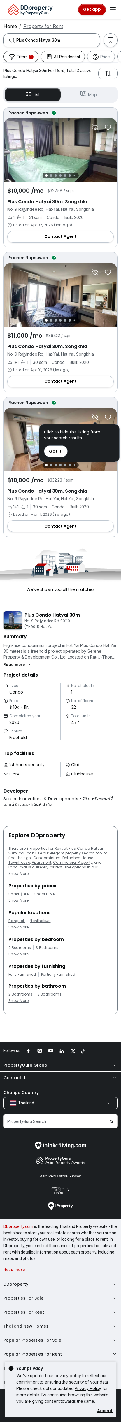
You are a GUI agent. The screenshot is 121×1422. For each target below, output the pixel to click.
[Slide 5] (65, 175)
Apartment (42, 862)
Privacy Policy (88, 1388)
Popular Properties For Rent (60, 1354)
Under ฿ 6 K (44, 894)
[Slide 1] (46, 175)
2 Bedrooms (19, 947)
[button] (17, 664)
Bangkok (16, 921)
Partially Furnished (58, 974)
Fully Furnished (22, 974)
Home (10, 26)
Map (88, 94)
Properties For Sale (60, 1298)
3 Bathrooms (50, 994)
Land (13, 867)
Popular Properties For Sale (60, 1340)
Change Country (21, 1093)
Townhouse (19, 862)
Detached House (77, 857)
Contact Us (60, 1078)
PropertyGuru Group (60, 1065)
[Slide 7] (74, 175)
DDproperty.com (18, 1226)
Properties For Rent (60, 1312)
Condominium (47, 857)
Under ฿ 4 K (18, 894)
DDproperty (60, 1284)
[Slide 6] (70, 175)
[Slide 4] (60, 175)
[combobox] (58, 40)
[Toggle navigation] (113, 9)
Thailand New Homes (60, 1326)
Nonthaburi (40, 921)
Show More (18, 873)
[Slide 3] (56, 175)
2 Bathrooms (20, 994)
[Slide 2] (51, 175)
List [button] (32, 94)
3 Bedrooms (47, 947)
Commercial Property (72, 862)
